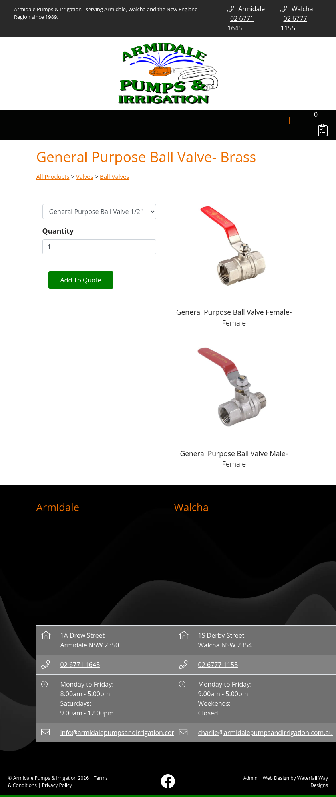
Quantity (58, 231)
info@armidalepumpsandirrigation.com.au (123, 732)
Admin (250, 778)
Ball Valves (114, 176)
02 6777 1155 (218, 664)
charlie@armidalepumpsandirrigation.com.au (265, 732)
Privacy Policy (57, 785)
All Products (53, 176)
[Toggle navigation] (291, 121)
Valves (84, 176)
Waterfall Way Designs (312, 782)
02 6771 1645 (80, 664)
